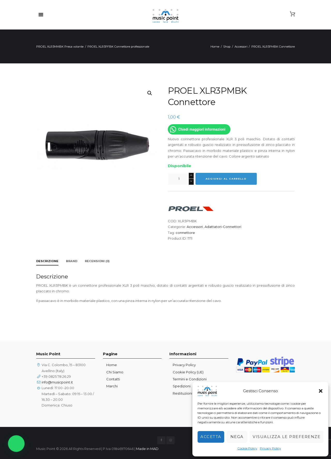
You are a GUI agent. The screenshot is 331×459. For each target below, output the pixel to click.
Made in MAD (147, 449)
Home (214, 46)
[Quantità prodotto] (181, 179)
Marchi (112, 386)
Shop (226, 46)
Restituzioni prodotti (190, 393)
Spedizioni (182, 386)
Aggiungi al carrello (226, 178)
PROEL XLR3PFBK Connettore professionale (118, 46)
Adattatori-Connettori (223, 227)
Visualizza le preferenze (286, 436)
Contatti (113, 379)
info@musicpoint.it (57, 382)
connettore (185, 233)
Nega (237, 436)
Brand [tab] (71, 261)
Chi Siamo (114, 372)
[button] (320, 391)
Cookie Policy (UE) (188, 372)
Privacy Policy (270, 448)
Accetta (210, 436)
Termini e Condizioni (190, 379)
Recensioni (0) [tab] (97, 261)
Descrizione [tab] (47, 261)
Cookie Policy (247, 448)
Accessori (241, 46)
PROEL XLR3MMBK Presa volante (60, 46)
